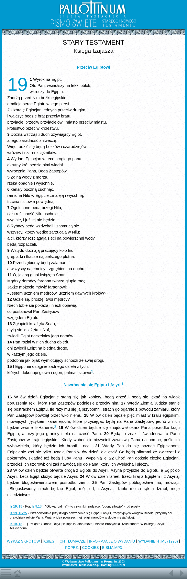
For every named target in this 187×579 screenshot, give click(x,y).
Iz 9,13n (37, 506)
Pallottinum (92, 561)
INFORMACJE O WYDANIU (112, 541)
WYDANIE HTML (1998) (158, 541)
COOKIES (90, 548)
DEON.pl (119, 565)
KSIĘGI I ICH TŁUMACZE (64, 541)
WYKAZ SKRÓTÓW (23, 541)
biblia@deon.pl (89, 565)
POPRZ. (72, 548)
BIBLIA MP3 (112, 548)
